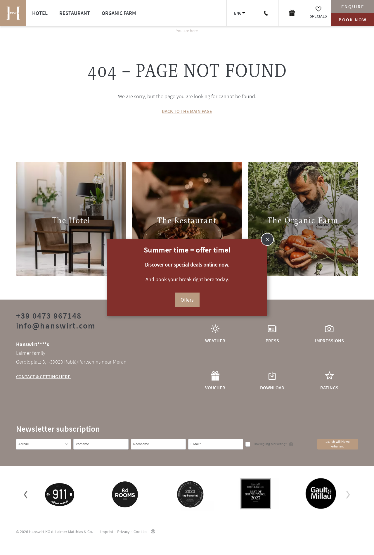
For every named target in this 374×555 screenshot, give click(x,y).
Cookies (140, 531)
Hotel (40, 13)
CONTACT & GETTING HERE (43, 376)
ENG (238, 13)
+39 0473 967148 (49, 315)
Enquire (352, 6)
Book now (353, 20)
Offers (187, 299)
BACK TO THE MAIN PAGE (187, 111)
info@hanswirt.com (56, 325)
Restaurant (74, 13)
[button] (26, 494)
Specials (318, 16)
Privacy (123, 531)
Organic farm (119, 13)
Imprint (106, 531)
